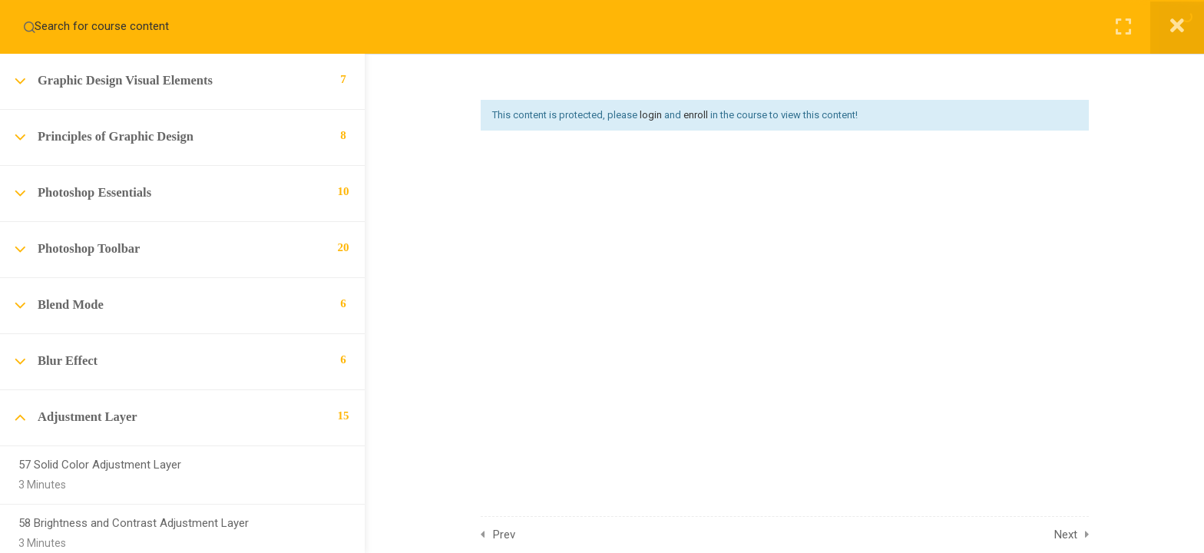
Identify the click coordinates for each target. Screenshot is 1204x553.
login (651, 115)
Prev (504, 534)
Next (1065, 534)
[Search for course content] (29, 27)
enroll (695, 115)
